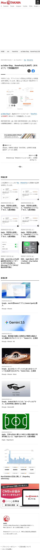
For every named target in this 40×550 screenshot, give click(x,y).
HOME (2, 51)
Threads (12, 6)
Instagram (18, 6)
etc (8, 51)
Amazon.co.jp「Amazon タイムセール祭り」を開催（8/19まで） (21, 158)
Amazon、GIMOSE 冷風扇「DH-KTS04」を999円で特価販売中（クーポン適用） (19, 147)
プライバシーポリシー (9, 547)
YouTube (25, 6)
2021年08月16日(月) (6, 60)
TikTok (30, 6)
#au (25, 60)
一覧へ (20, 167)
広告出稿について (25, 547)
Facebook (5, 6)
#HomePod (30, 60)
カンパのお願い (7, 549)
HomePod (15, 51)
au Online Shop (5, 114)
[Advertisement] (20, 28)
